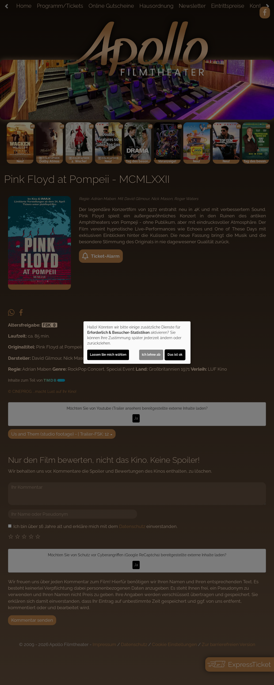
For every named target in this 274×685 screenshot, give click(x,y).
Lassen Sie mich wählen (108, 355)
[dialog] (137, 342)
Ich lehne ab (151, 355)
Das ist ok (175, 355)
